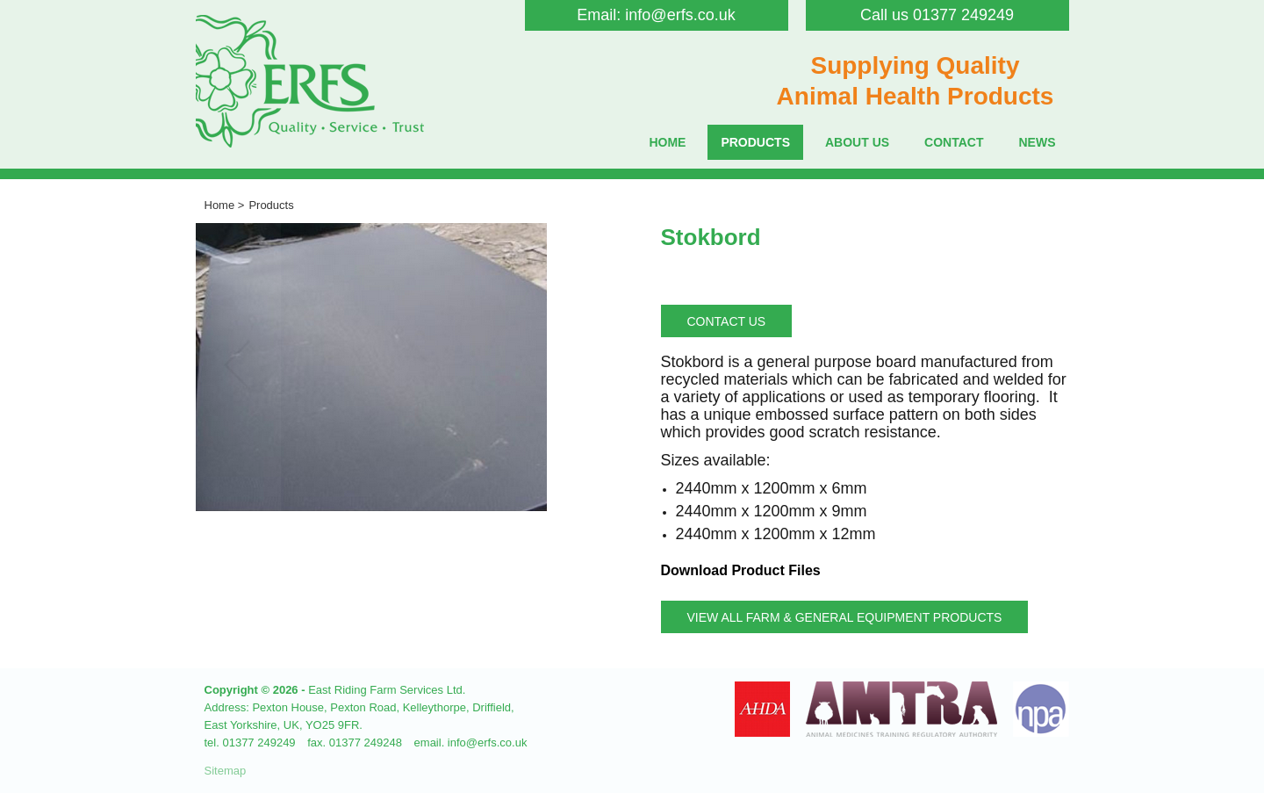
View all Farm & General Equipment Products (844, 617)
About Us (857, 142)
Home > (225, 205)
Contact (953, 142)
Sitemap (226, 770)
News (1037, 142)
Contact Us (726, 321)
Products (755, 142)
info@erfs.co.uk (680, 15)
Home (667, 142)
